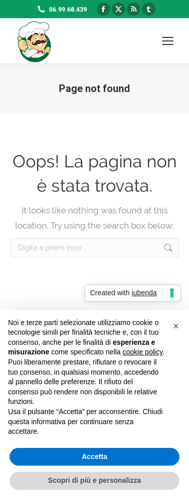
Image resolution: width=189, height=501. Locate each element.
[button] (176, 326)
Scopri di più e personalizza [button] (94, 480)
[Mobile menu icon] (168, 41)
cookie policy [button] (142, 352)
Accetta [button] (94, 456)
